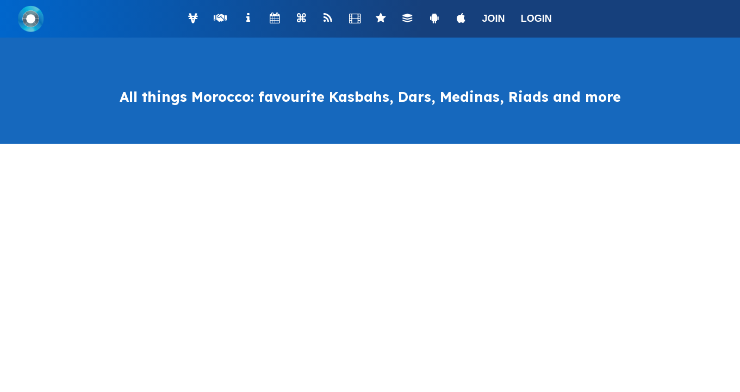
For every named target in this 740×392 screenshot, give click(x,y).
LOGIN (536, 18)
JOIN (493, 18)
